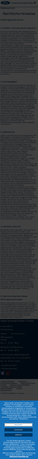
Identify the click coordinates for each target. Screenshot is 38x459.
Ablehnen (18, 435)
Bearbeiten (18, 425)
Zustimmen (18, 430)
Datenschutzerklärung (18, 456)
